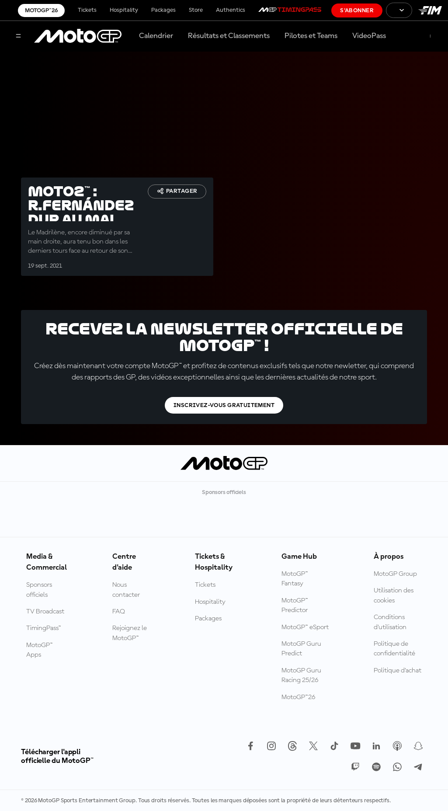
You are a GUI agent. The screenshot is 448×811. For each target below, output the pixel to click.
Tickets (87, 10)
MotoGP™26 (41, 10)
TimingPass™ (43, 628)
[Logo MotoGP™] (77, 36)
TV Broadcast (45, 611)
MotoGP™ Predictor (294, 605)
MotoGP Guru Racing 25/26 (301, 675)
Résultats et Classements (229, 36)
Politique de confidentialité (394, 648)
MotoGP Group (395, 574)
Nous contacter (126, 589)
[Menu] (18, 36)
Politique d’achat (397, 670)
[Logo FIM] (430, 10)
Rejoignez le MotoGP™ (129, 633)
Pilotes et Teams (311, 36)
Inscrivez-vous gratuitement (224, 405)
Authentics (230, 10)
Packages (163, 10)
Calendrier (156, 36)
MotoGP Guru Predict (301, 648)
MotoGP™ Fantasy (294, 579)
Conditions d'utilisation (390, 622)
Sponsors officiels (39, 589)
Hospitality (124, 10)
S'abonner (357, 10)
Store (196, 10)
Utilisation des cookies (393, 595)
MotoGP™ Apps (39, 650)
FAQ (118, 611)
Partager (177, 191)
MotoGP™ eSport (305, 627)
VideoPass (369, 36)
